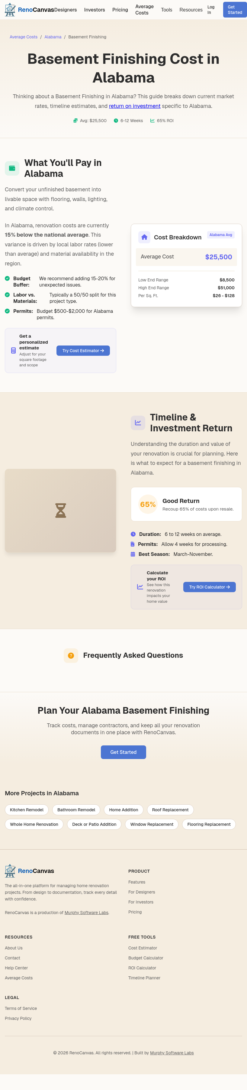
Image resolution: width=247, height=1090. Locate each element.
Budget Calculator (145, 958)
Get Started (124, 752)
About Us (14, 948)
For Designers (141, 892)
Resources (191, 9)
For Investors (140, 902)
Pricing (120, 10)
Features (136, 882)
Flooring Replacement (209, 824)
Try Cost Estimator (83, 350)
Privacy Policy (18, 1018)
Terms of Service (21, 1008)
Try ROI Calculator (209, 587)
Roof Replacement (170, 810)
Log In (211, 9)
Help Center (16, 968)
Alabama (52, 37)
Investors (94, 10)
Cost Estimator (142, 948)
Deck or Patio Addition (94, 824)
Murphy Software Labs (86, 912)
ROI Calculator (142, 968)
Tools (166, 9)
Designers (65, 10)
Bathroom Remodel (76, 810)
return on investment (135, 105)
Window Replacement (151, 824)
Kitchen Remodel (26, 810)
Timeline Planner (144, 978)
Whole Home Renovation (34, 824)
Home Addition (123, 810)
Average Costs (144, 9)
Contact (12, 958)
